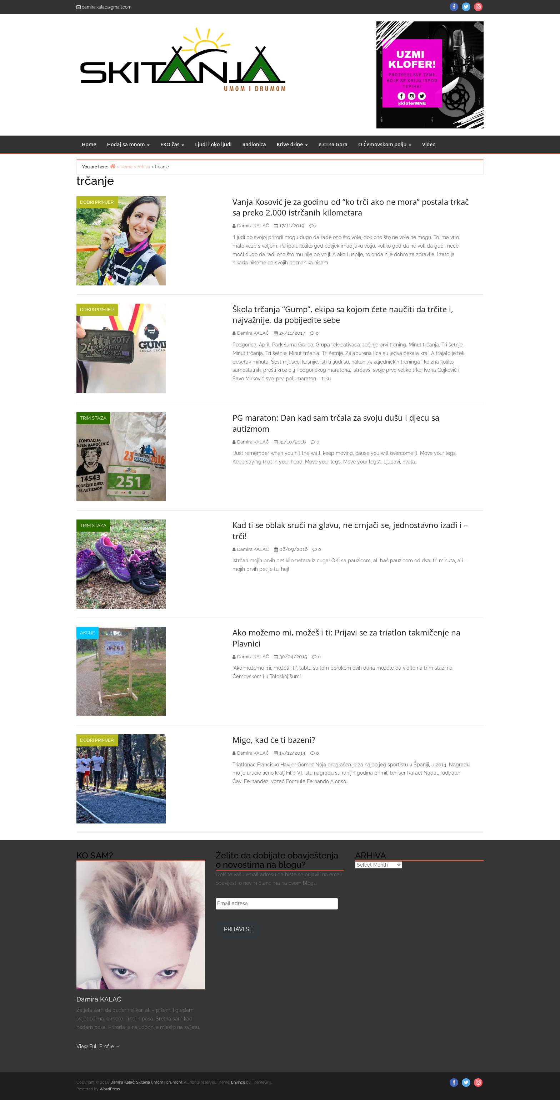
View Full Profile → (98, 1046)
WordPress (110, 1089)
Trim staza (93, 418)
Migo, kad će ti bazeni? (273, 739)
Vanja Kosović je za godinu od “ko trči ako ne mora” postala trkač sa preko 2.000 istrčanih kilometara (350, 207)
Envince (238, 1082)
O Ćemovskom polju (384, 144)
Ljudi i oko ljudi (213, 144)
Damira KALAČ (98, 999)
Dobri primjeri (97, 202)
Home (89, 144)
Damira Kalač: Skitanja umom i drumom (146, 1082)
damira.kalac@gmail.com (106, 7)
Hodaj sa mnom (128, 144)
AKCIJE (87, 632)
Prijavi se (238, 929)
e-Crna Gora (333, 144)
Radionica (254, 144)
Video (429, 144)
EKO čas (172, 144)
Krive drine (292, 144)
